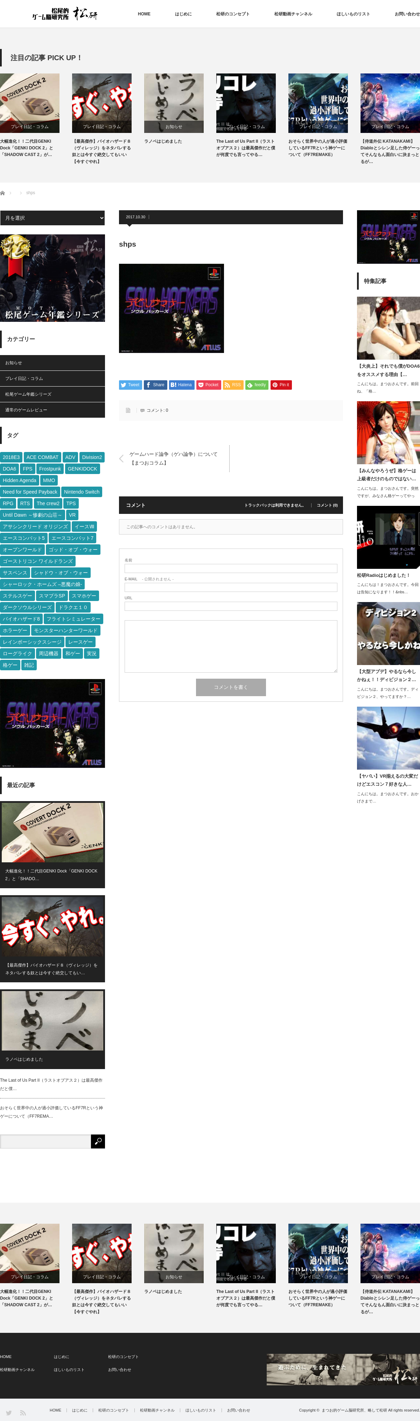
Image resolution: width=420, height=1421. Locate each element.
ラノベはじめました (163, 141)
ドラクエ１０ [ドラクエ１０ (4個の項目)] (73, 607)
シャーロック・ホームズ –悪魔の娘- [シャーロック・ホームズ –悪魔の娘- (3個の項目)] (42, 584)
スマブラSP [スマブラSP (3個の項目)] (52, 596)
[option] (36, 115)
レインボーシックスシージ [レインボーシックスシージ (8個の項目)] (32, 642)
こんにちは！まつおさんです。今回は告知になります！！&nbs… (388, 588)
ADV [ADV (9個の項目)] (70, 457)
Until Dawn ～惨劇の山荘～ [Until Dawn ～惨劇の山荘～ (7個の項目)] (32, 515)
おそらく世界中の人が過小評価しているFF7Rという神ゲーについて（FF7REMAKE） (317, 148)
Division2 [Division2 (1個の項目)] (92, 457)
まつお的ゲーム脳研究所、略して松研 (354, 1410)
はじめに (183, 14)
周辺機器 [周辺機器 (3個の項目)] (48, 653)
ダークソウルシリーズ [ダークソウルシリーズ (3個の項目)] (27, 607)
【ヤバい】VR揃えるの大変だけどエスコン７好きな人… (387, 780)
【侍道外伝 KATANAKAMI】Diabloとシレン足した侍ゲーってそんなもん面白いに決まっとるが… (390, 151)
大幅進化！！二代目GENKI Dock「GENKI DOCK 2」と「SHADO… (51, 875)
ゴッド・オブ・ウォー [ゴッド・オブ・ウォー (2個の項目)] (73, 549)
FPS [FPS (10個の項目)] (27, 469)
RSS (22, 1412)
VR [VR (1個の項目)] (72, 515)
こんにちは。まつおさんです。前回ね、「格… (388, 387)
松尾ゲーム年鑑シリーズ (28, 394)
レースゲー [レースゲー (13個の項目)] (80, 642)
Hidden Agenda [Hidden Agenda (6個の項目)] (19, 480)
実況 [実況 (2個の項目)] (92, 653)
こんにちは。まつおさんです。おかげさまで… (388, 797)
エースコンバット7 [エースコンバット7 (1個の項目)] (72, 538)
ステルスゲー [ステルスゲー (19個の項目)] (17, 596)
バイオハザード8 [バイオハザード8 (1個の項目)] (21, 619)
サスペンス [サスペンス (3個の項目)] (15, 572)
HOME (144, 14)
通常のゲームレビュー (26, 410)
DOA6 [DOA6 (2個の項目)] (9, 469)
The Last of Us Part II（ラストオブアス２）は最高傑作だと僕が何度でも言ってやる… (245, 148)
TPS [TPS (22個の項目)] (71, 503)
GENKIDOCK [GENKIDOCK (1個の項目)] (82, 469)
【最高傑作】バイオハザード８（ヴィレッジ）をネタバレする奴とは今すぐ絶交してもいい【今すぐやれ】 (101, 151)
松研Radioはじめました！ (384, 575)
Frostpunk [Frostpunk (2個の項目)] (50, 469)
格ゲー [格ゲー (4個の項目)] (10, 665)
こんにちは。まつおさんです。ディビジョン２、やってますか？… (388, 693)
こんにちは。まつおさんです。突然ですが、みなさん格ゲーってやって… (388, 495)
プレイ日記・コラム (30, 126)
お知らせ (174, 126)
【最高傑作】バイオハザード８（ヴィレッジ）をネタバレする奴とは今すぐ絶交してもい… (51, 969)
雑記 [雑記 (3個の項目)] (29, 665)
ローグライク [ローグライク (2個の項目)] (17, 653)
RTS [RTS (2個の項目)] (25, 503)
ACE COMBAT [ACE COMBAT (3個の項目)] (43, 457)
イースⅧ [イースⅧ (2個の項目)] (84, 526)
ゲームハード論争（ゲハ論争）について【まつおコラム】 (174, 458)
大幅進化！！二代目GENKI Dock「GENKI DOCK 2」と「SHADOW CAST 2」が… (26, 148)
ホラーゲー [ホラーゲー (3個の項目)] (15, 630)
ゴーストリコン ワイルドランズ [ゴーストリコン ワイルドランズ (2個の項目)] (38, 561)
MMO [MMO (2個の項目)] (49, 480)
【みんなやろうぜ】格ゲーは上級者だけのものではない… (386, 474)
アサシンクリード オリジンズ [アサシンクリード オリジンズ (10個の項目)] (35, 526)
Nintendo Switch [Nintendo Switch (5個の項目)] (81, 492)
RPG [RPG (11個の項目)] (8, 503)
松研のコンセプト (233, 14)
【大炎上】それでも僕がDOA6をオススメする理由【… (388, 370)
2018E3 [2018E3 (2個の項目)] (11, 457)
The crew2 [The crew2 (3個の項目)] (48, 503)
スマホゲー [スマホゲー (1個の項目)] (84, 596)
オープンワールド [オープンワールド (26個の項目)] (22, 549)
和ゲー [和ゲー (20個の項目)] (72, 653)
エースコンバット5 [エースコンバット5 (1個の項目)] (24, 538)
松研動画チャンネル (293, 14)
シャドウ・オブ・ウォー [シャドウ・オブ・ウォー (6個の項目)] (61, 572)
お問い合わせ (407, 14)
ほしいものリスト (353, 14)
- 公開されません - (149, 579)
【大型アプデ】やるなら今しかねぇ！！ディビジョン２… (386, 675)
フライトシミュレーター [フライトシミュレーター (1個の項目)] (73, 619)
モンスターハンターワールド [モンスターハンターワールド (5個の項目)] (66, 630)
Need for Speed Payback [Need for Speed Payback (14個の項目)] (30, 492)
